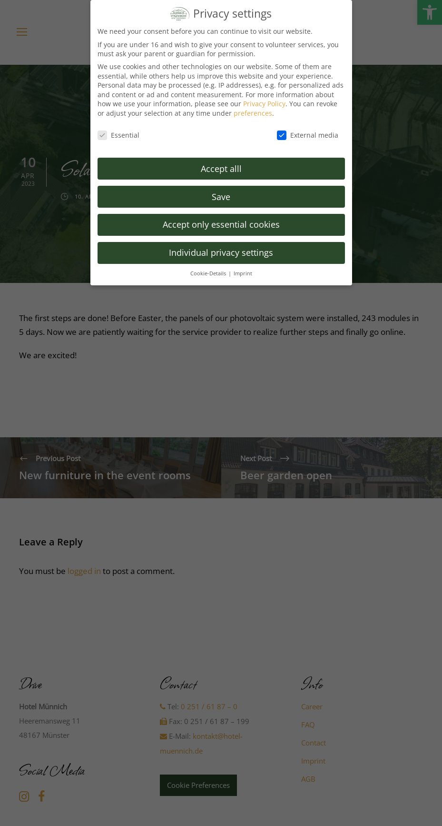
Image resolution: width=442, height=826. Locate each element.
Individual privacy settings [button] (221, 248)
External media (307, 130)
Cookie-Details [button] (208, 268)
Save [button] (221, 192)
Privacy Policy (264, 99)
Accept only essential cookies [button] (221, 220)
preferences (253, 108)
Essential (118, 130)
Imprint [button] (243, 268)
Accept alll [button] (221, 164)
